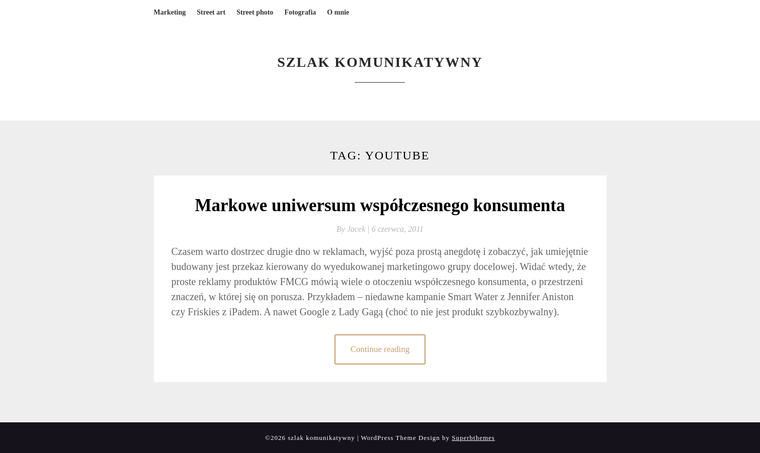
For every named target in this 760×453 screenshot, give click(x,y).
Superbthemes (473, 437)
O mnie (338, 12)
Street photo (254, 12)
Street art (211, 12)
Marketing (170, 12)
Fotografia (300, 12)
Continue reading (380, 349)
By (354, 229)
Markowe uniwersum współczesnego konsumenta (380, 205)
